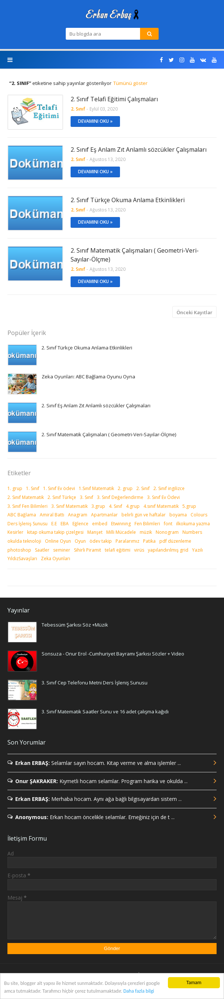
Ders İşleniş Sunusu (27, 523)
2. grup (125, 488)
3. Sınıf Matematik (69, 506)
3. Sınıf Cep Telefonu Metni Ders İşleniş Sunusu (94, 682)
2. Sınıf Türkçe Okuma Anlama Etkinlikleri (128, 200)
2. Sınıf (143, 488)
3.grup (98, 506)
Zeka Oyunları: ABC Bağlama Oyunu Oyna (88, 376)
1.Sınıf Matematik (96, 488)
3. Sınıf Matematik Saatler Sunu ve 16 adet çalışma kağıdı (105, 711)
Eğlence (80, 523)
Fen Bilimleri (147, 523)
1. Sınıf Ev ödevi (59, 488)
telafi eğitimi (117, 550)
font (168, 523)
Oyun (80, 541)
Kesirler (15, 532)
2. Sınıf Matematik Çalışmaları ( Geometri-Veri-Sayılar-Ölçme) (135, 254)
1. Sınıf (32, 488)
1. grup (14, 488)
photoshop (19, 550)
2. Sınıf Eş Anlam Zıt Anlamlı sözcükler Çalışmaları (139, 149)
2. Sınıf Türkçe (62, 497)
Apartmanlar (104, 515)
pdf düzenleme (175, 541)
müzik (146, 532)
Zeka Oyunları (55, 558)
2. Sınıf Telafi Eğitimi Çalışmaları (114, 99)
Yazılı (197, 550)
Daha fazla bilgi (138, 991)
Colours (199, 515)
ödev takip (101, 541)
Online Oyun (58, 541)
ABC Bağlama (21, 515)
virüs (139, 550)
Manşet (95, 532)
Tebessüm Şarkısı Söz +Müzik (75, 624)
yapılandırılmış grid (168, 550)
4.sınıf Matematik (161, 506)
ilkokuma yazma (193, 523)
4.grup (133, 506)
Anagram (77, 515)
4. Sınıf (115, 506)
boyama (178, 515)
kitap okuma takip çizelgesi (55, 532)
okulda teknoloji (24, 541)
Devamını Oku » (95, 121)
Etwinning (121, 523)
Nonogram (167, 532)
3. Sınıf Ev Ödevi (163, 497)
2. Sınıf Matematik (25, 497)
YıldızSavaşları (22, 558)
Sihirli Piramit (87, 550)
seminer (61, 550)
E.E (54, 523)
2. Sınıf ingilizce (169, 488)
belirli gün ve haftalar (143, 515)
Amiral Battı (52, 515)
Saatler (42, 550)
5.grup (189, 506)
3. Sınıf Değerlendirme (120, 497)
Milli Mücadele (121, 532)
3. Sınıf (86, 497)
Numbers (192, 532)
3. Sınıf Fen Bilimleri (27, 506)
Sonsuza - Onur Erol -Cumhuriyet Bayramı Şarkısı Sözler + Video (113, 653)
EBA (65, 523)
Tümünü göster (130, 83)
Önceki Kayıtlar (194, 312)
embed (99, 523)
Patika (149, 541)
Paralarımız (127, 541)
